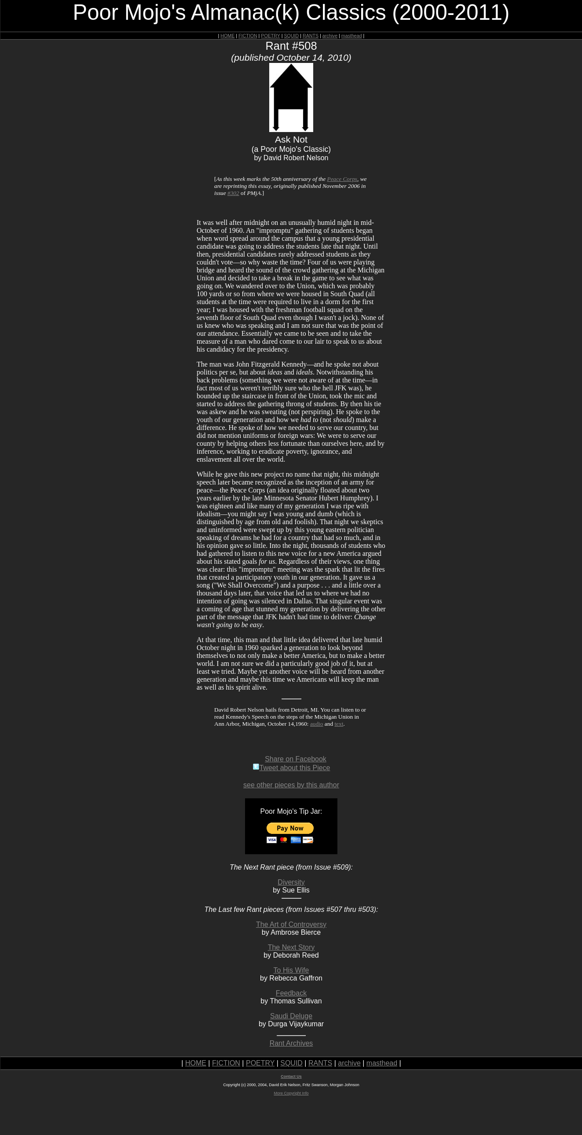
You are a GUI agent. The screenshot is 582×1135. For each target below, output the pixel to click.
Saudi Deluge (291, 1016)
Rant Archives (291, 1043)
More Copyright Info (291, 1093)
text (338, 723)
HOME (227, 35)
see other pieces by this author (291, 785)
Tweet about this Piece (291, 767)
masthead (351, 35)
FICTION (247, 35)
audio (316, 723)
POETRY (270, 35)
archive (329, 35)
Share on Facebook (295, 759)
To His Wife (291, 970)
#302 (233, 193)
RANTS (310, 35)
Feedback (291, 993)
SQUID (291, 35)
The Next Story (291, 947)
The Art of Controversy (291, 924)
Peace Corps (342, 179)
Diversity (291, 882)
